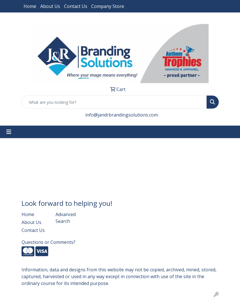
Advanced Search (66, 217)
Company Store (107, 6)
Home (30, 6)
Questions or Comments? (48, 242)
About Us (50, 6)
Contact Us (75, 6)
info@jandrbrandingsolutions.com (121, 115)
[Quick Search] (114, 102)
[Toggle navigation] (9, 132)
